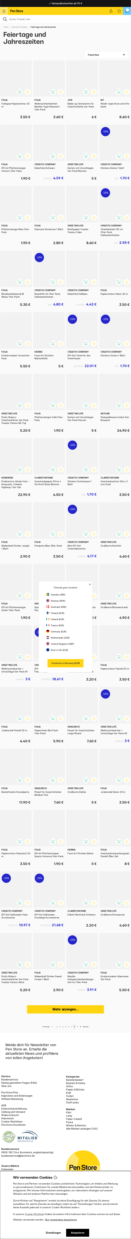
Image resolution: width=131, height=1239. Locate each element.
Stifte (69, 1086)
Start (6, 27)
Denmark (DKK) (56, 607)
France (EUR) (55, 625)
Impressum (7, 1118)
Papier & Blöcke (75, 1089)
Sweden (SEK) (55, 594)
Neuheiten (72, 1099)
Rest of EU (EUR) (57, 650)
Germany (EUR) (56, 631)
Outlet (70, 1096)
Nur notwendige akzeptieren (61, 1219)
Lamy (69, 1115)
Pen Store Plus (9, 1092)
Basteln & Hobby (19, 27)
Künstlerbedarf (74, 1079)
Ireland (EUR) (55, 619)
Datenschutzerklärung (14, 1108)
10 (80, 1027)
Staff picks (72, 1102)
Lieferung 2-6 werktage (65, 3)
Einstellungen (53, 1232)
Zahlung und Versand (13, 1111)
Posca (69, 1122)
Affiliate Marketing (12, 1098)
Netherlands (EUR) (58, 637)
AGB (3, 1105)
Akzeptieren (77, 1232)
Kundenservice (9, 1079)
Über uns (6, 1086)
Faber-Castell (74, 1118)
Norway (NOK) (55, 600)
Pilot (68, 1112)
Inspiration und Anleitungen (16, 1095)
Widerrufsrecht (10, 1115)
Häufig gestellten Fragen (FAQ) (19, 1082)
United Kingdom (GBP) (60, 644)
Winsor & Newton (76, 1125)
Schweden (7, 1169)
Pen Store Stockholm (13, 1124)
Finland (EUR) (55, 613)
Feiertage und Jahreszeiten (43, 27)
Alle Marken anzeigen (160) (81, 1128)
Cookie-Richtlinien (11, 1121)
